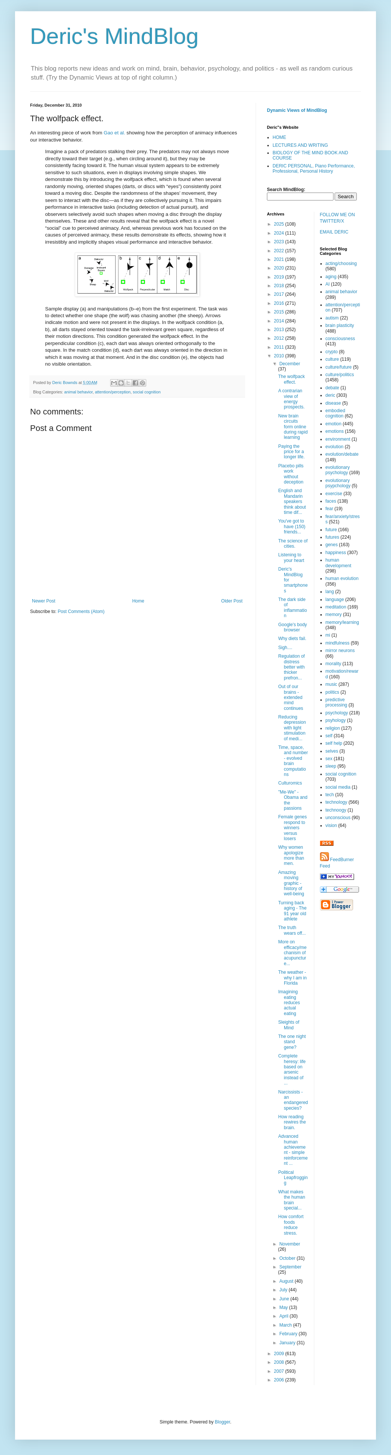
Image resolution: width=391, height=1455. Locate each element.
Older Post (231, 601)
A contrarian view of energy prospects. (291, 399)
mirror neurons (340, 650)
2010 (279, 355)
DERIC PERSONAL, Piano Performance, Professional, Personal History (314, 168)
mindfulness (338, 643)
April (284, 1316)
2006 (279, 1380)
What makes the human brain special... (291, 1200)
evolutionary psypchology (338, 483)
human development (339, 562)
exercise (334, 493)
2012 (279, 338)
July (284, 1289)
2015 (279, 312)
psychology (337, 712)
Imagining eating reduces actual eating (289, 1002)
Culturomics (290, 783)
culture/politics (340, 374)
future (331, 529)
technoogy (336, 810)
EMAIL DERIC (334, 232)
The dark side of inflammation (292, 607)
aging (331, 276)
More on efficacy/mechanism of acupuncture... (292, 952)
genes (332, 544)
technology (336, 802)
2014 (279, 321)
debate (332, 387)
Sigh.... (285, 647)
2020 (279, 268)
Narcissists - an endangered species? (293, 1100)
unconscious (338, 817)
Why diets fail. (292, 638)
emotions (335, 431)
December (289, 363)
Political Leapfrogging (293, 1178)
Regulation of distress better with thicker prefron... (291, 667)
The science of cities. (293, 543)
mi (328, 635)
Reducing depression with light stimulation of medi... (292, 727)
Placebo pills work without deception (290, 474)
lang (330, 591)
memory (334, 614)
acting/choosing (341, 263)
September (290, 1267)
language (335, 599)
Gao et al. (114, 133)
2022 (279, 250)
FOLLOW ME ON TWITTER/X (337, 218)
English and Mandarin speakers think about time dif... (292, 501)
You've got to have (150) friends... (291, 526)
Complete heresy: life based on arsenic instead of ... (292, 1069)
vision (331, 825)
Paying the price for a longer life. (291, 452)
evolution (335, 446)
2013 (279, 329)
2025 (279, 224)
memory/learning (342, 622)
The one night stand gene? (292, 1042)
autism (332, 318)
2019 (279, 277)
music (331, 684)
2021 (279, 259)
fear (329, 508)
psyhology (336, 720)
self (329, 735)
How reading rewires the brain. (292, 1122)
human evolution (342, 578)
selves (332, 751)
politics (332, 692)
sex (329, 758)
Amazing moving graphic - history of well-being (291, 883)
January (288, 1342)
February (289, 1333)
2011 (279, 347)
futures (332, 537)
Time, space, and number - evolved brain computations (293, 761)
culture (332, 359)
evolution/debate (342, 454)
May (284, 1307)
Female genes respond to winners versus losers (292, 827)
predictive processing (336, 702)
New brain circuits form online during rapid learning (293, 426)
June (284, 1298)
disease (333, 403)
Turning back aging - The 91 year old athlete (292, 911)
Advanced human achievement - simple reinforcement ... (293, 1150)
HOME (279, 137)
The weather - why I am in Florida (292, 978)
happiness (336, 552)
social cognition (147, 392)
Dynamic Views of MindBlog (297, 110)
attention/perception (112, 392)
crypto (332, 351)
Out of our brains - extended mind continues (290, 697)
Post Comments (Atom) (81, 611)
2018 (279, 285)
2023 (279, 241)
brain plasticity (340, 325)
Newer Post (43, 601)
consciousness (340, 338)
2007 (279, 1371)
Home (138, 601)
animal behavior (78, 392)
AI (328, 284)
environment (338, 439)
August (287, 1281)
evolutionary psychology (338, 470)
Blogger (222, 1422)
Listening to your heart (291, 557)
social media (338, 787)
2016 (279, 303)
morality (333, 663)
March (286, 1325)
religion (333, 728)
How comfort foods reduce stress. (290, 1224)
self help (334, 743)
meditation (336, 607)
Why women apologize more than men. (291, 855)
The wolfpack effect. (291, 379)
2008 (279, 1362)
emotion (334, 423)
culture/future (339, 367)
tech (330, 794)
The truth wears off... (292, 930)
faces (331, 501)
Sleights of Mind (288, 1025)
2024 (279, 233)
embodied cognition (336, 413)
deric (330, 395)
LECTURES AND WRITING (300, 145)
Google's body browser (292, 627)
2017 (279, 294)
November (289, 1244)
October (288, 1258)
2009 (279, 1353)
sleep (331, 766)
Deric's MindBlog (114, 36)
